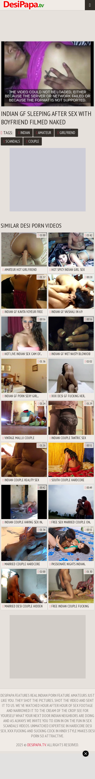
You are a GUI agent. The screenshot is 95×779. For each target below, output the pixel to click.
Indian (24, 132)
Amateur (43, 132)
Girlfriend (66, 132)
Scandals (12, 141)
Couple (32, 141)
